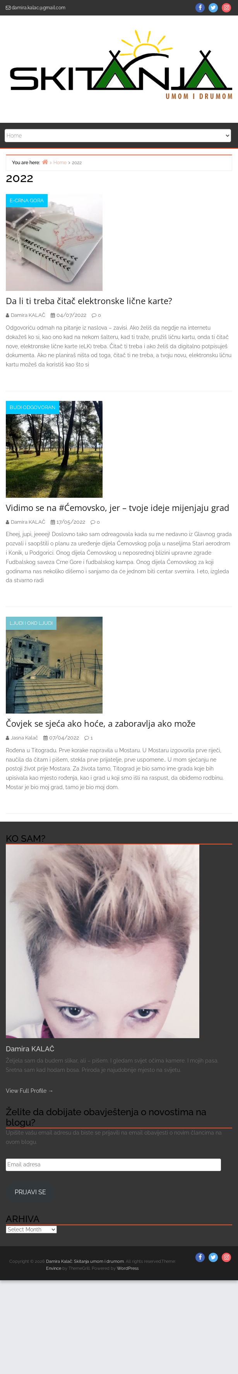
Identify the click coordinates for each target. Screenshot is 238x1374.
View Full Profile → (29, 1091)
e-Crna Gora (27, 200)
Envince (53, 1268)
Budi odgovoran (32, 407)
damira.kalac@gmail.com (38, 7)
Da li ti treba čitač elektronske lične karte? (89, 300)
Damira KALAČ (30, 1049)
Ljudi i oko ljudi (31, 623)
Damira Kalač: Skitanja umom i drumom (85, 1261)
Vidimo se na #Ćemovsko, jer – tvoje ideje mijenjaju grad (117, 507)
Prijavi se (30, 1192)
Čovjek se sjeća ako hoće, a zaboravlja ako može (100, 723)
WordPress (128, 1268)
